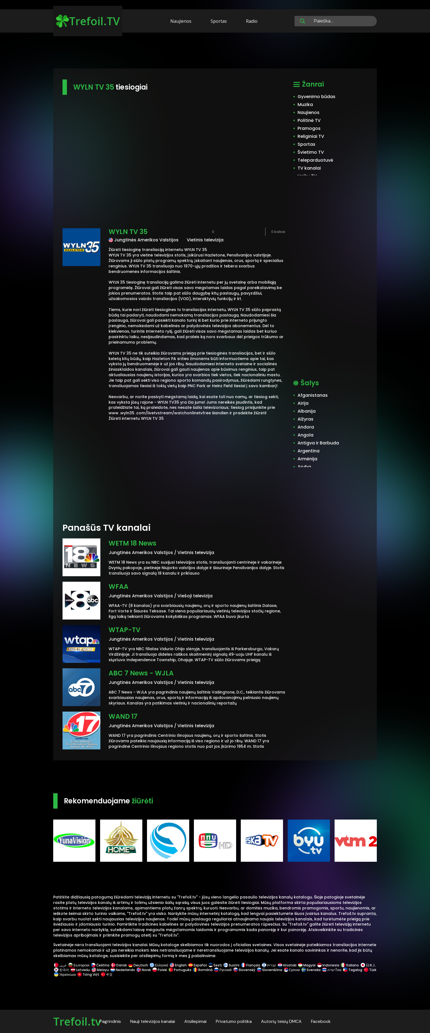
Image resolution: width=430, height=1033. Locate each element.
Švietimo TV (311, 152)
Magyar (306, 965)
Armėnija (307, 459)
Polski (160, 970)
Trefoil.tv (77, 1021)
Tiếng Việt (88, 974)
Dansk (119, 965)
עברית (269, 965)
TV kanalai (309, 168)
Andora (306, 427)
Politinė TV (309, 120)
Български (78, 965)
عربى (60, 965)
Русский (223, 970)
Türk (369, 970)
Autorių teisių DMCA (281, 1021)
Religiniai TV (311, 136)
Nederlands (123, 970)
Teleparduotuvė (315, 160)
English (178, 965)
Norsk (144, 970)
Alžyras (305, 419)
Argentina (308, 451)
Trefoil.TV (88, 20)
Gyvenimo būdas (316, 96)
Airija (303, 403)
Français (250, 965)
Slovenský (244, 970)
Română (202, 970)
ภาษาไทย (331, 970)
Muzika (305, 104)
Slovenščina (269, 970)
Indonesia (328, 965)
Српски (292, 970)
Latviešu (80, 970)
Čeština (100, 965)
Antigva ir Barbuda (318, 443)
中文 (106, 974)
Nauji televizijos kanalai (152, 1021)
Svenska (311, 970)
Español (198, 965)
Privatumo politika (234, 1021)
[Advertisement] (215, 51)
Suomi (231, 965)
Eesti (215, 965)
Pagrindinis (110, 1021)
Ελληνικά (159, 965)
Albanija (307, 411)
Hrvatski (287, 965)
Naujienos (180, 21)
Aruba (304, 467)
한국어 (61, 970)
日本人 (368, 965)
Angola (305, 435)
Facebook (321, 1021)
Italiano (350, 965)
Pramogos (309, 128)
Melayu (100, 970)
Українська (65, 974)
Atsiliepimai (195, 1021)
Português (180, 970)
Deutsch (138, 965)
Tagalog (352, 970)
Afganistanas (313, 395)
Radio (252, 21)
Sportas (219, 21)
